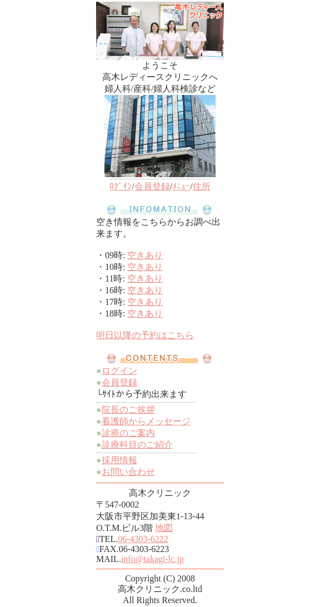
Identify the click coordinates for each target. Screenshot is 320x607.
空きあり (145, 255)
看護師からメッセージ (146, 421)
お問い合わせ (128, 471)
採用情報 (119, 460)
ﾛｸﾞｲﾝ (120, 186)
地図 (164, 528)
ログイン (119, 370)
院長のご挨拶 (128, 409)
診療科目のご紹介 (137, 444)
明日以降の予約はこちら (145, 335)
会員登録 (152, 186)
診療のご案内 (128, 433)
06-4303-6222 (143, 539)
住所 (202, 186)
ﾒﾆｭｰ (181, 186)
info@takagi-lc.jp (152, 559)
